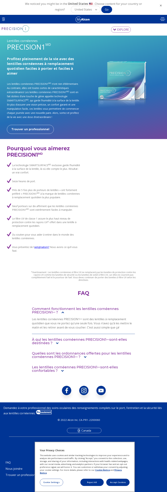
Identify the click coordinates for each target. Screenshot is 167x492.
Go (107, 9)
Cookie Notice (102, 470)
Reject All (92, 482)
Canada (86, 430)
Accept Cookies (118, 482)
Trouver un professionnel (30, 129)
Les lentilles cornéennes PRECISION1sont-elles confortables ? (75, 369)
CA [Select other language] (3, 19)
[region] (85, 467)
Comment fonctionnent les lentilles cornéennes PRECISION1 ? (75, 310)
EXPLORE (123, 29)
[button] (85, 9)
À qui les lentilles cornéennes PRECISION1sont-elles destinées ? (79, 341)
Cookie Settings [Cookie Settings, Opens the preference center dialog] (51, 482)
